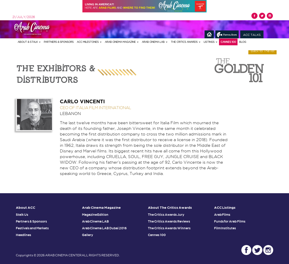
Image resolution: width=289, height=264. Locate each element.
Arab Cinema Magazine (122, 42)
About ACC (25, 207)
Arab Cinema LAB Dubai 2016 (104, 228)
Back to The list (262, 51)
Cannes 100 (228, 42)
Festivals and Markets (32, 228)
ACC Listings (225, 207)
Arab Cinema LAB (155, 42)
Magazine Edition (95, 214)
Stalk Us (22, 214)
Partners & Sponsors (59, 42)
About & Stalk (29, 42)
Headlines (23, 235)
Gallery (87, 235)
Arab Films (222, 214)
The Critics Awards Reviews (169, 221)
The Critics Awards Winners (169, 228)
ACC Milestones (89, 42)
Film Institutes (225, 228)
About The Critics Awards (170, 207)
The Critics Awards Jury (166, 214)
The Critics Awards (185, 42)
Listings (210, 42)
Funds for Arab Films (230, 221)
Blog (242, 42)
